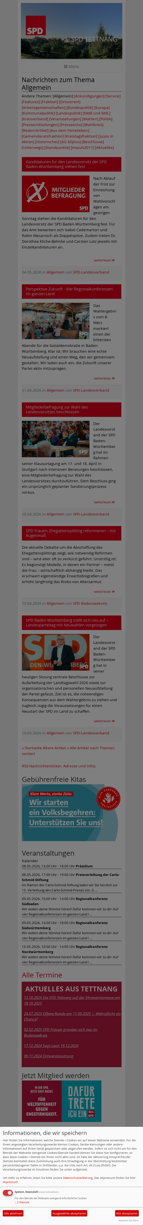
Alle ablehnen (13, 1213)
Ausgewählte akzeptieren (69, 1213)
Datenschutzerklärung (78, 1178)
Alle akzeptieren (127, 1213)
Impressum (10, 1182)
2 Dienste (22, 1202)
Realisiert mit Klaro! (129, 1220)
